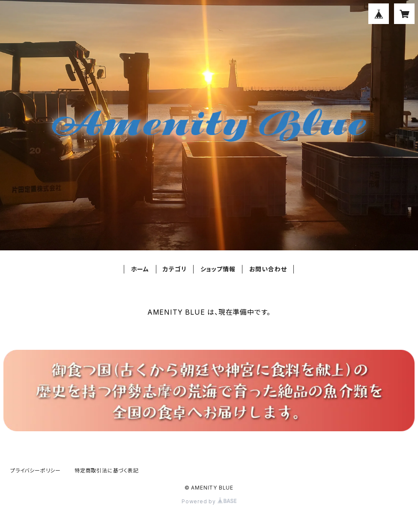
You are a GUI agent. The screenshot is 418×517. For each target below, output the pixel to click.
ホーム (140, 269)
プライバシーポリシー (35, 470)
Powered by (209, 501)
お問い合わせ (268, 269)
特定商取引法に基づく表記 (107, 470)
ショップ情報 (218, 269)
